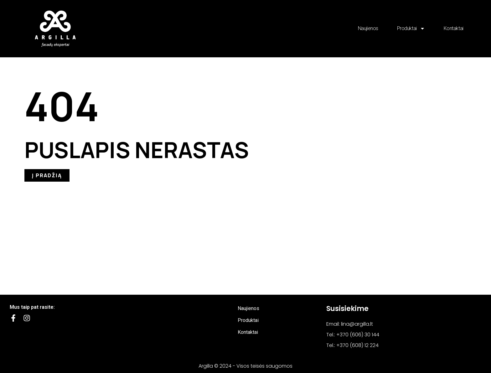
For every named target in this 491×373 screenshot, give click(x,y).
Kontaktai (453, 28)
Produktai (411, 28)
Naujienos (368, 28)
